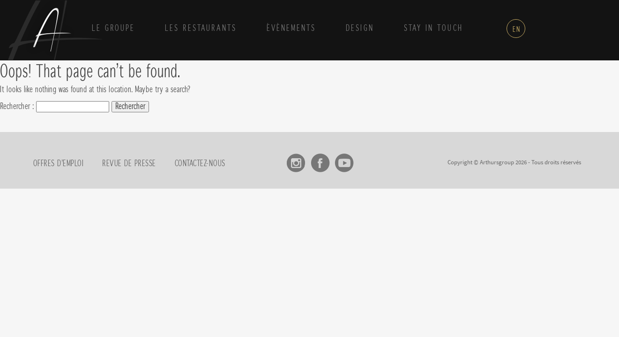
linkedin (368, 160)
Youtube (344, 160)
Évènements (291, 28)
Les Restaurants (201, 28)
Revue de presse (129, 164)
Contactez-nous (200, 164)
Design (360, 28)
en (517, 29)
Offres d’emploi (58, 164)
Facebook (320, 160)
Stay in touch (433, 28)
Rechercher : (17, 107)
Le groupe (113, 28)
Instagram (296, 160)
